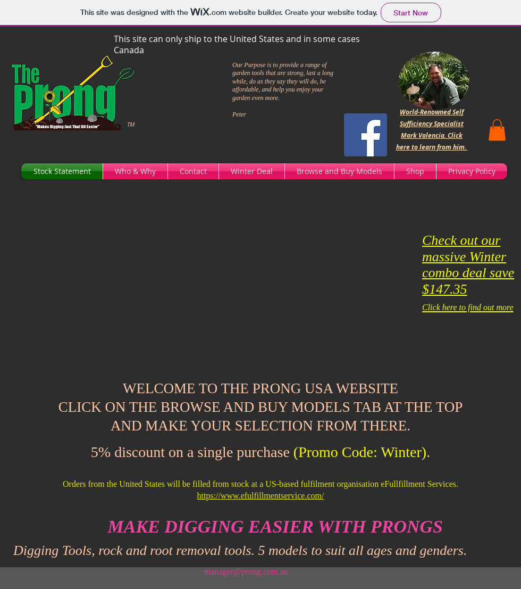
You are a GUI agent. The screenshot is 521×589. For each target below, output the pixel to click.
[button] (497, 130)
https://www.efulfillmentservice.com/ (260, 495)
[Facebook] (365, 134)
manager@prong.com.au (246, 571)
